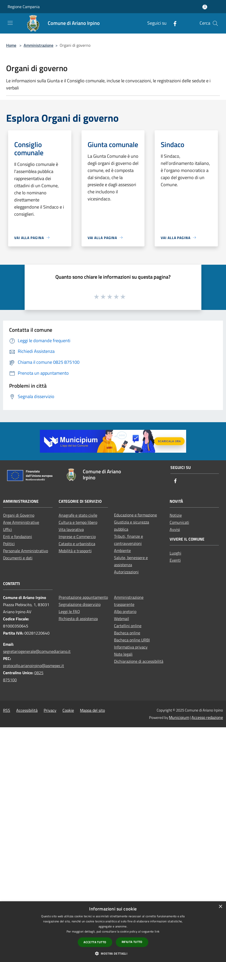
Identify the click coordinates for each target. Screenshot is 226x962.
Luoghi (175, 553)
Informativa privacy (131, 647)
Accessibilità (27, 710)
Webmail (121, 619)
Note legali (123, 654)
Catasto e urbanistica (77, 544)
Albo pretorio (125, 611)
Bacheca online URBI (132, 640)
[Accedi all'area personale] (204, 7)
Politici (9, 544)
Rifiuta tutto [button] (132, 941)
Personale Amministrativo (25, 551)
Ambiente (122, 550)
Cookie (68, 710)
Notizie (176, 515)
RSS (6, 710)
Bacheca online (127, 633)
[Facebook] (173, 23)
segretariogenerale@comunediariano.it (37, 651)
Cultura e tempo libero (78, 522)
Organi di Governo (18, 515)
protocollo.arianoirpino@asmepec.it (33, 666)
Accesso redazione (207, 717)
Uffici (7, 529)
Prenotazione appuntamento (83, 597)
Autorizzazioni (126, 572)
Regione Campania (24, 7)
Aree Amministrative (21, 522)
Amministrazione (38, 45)
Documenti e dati (18, 558)
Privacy (50, 710)
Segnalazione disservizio (80, 604)
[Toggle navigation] (10, 23)
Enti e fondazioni (17, 536)
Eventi (175, 560)
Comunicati (179, 522)
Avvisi (175, 529)
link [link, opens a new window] (157, 931)
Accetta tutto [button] (95, 942)
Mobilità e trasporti (75, 551)
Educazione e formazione (135, 515)
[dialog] (113, 931)
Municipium (179, 717)
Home (11, 45)
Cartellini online (127, 626)
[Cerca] (215, 23)
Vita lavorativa (71, 529)
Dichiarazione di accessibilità (138, 661)
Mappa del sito (92, 710)
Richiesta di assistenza (78, 619)
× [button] (220, 907)
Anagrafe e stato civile (78, 515)
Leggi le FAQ (69, 611)
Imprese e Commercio (77, 536)
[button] (113, 953)
